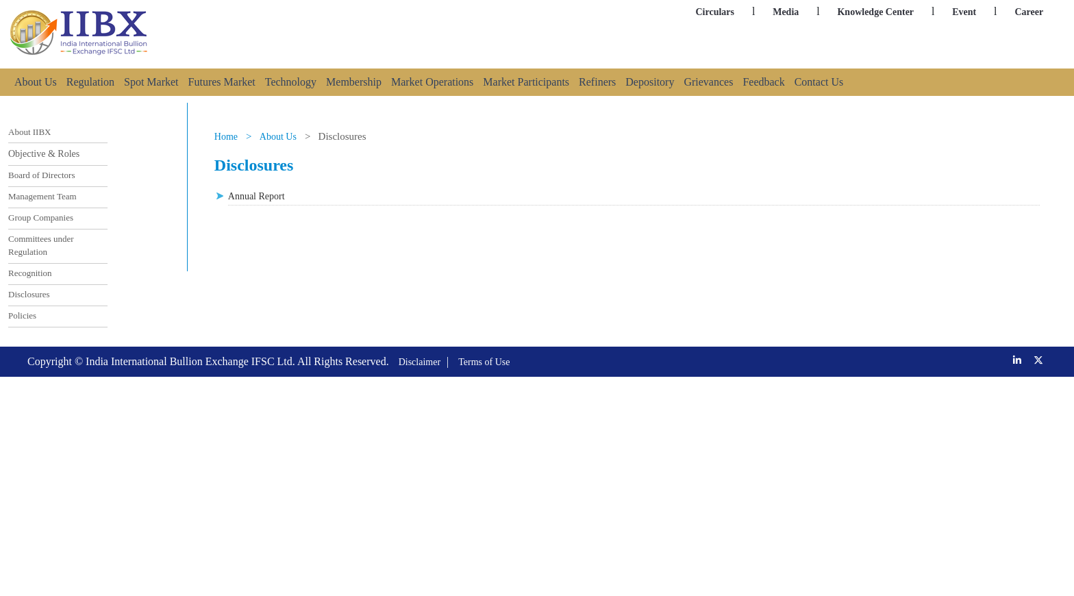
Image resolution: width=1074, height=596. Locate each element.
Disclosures (29, 294)
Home (226, 137)
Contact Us (819, 82)
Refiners (597, 82)
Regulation (90, 82)
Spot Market (151, 82)
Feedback (763, 82)
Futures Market (221, 82)
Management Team (42, 196)
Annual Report (256, 196)
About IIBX (29, 132)
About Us (35, 82)
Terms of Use (484, 362)
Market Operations (432, 82)
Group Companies (40, 217)
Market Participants (526, 82)
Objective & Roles (43, 154)
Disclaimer (419, 362)
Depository (649, 82)
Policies (22, 315)
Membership (354, 82)
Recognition (30, 273)
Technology (290, 82)
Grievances (708, 82)
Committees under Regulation (41, 246)
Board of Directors (41, 175)
